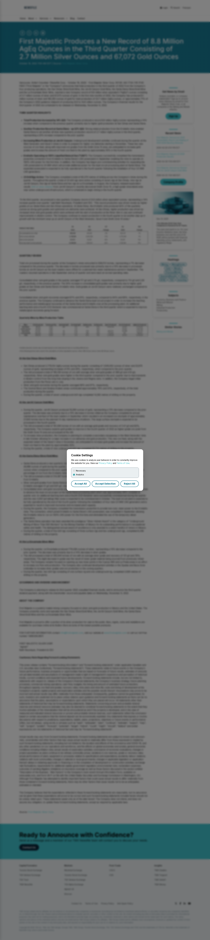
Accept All (81, 483)
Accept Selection (105, 483)
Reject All (129, 483)
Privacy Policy (105, 463)
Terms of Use (123, 463)
